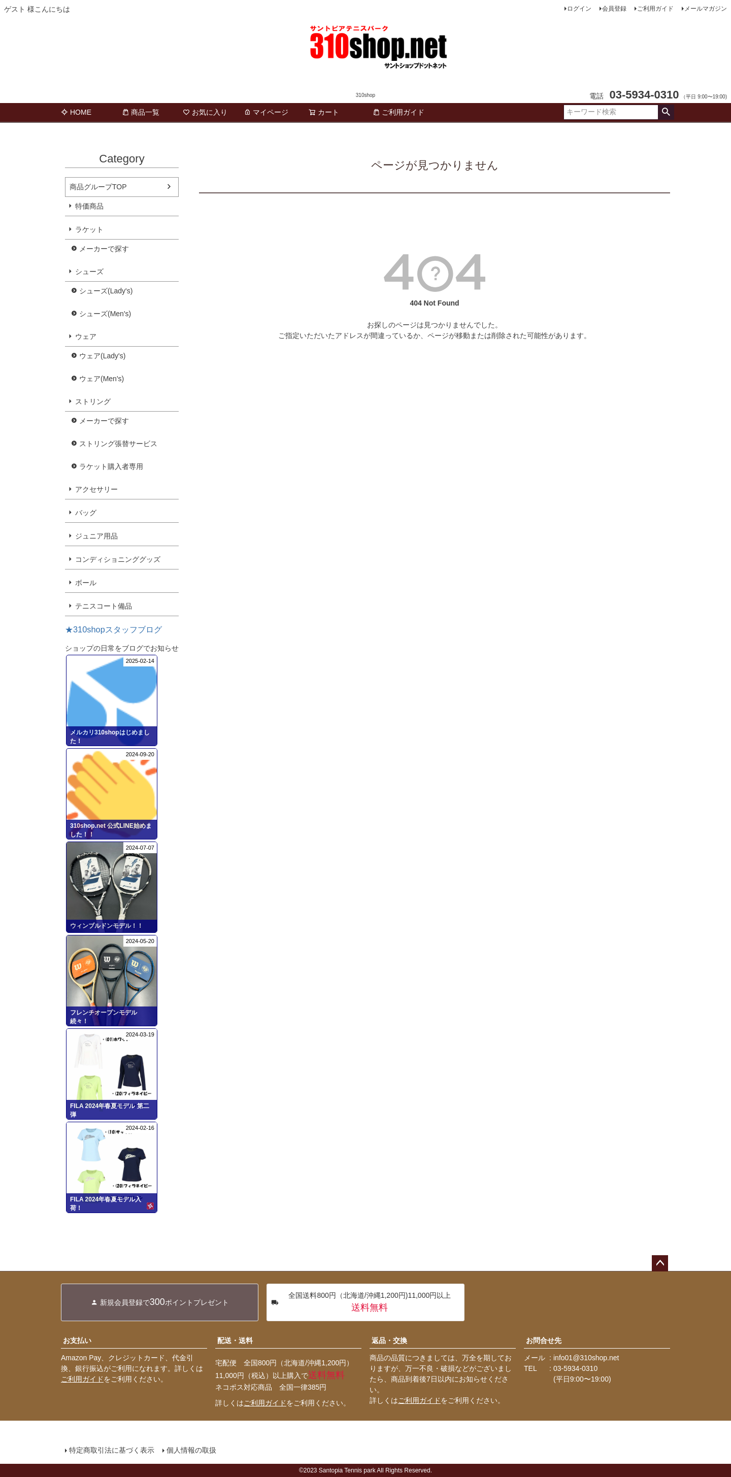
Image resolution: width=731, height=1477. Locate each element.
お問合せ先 (543, 1340)
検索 (666, 112)
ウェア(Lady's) (102, 356)
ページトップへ (660, 1263)
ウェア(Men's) (101, 379)
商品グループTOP (98, 187)
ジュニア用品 (96, 536)
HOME (76, 112)
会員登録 (614, 8)
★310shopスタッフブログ (113, 629)
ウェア (85, 336)
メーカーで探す (104, 249)
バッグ (85, 513)
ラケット (89, 229)
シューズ (89, 271)
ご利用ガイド (655, 8)
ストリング (93, 401)
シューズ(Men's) (105, 314)
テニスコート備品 (103, 606)
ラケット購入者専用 (111, 466)
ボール (85, 583)
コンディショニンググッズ (117, 559)
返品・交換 (389, 1340)
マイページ (266, 112)
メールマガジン (705, 8)
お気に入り (205, 112)
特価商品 (89, 206)
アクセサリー (96, 489)
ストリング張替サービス (118, 444)
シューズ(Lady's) (105, 291)
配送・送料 (235, 1340)
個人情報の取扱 (191, 1450)
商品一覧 (140, 112)
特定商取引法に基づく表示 (111, 1450)
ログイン (579, 8)
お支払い (77, 1340)
